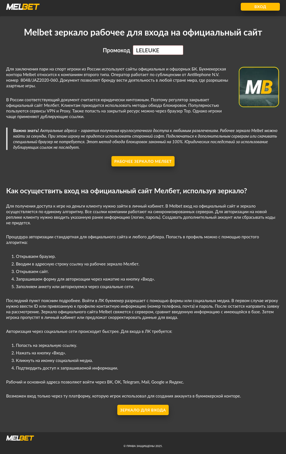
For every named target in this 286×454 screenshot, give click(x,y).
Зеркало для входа (143, 410)
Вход (260, 6)
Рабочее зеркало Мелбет (143, 161)
